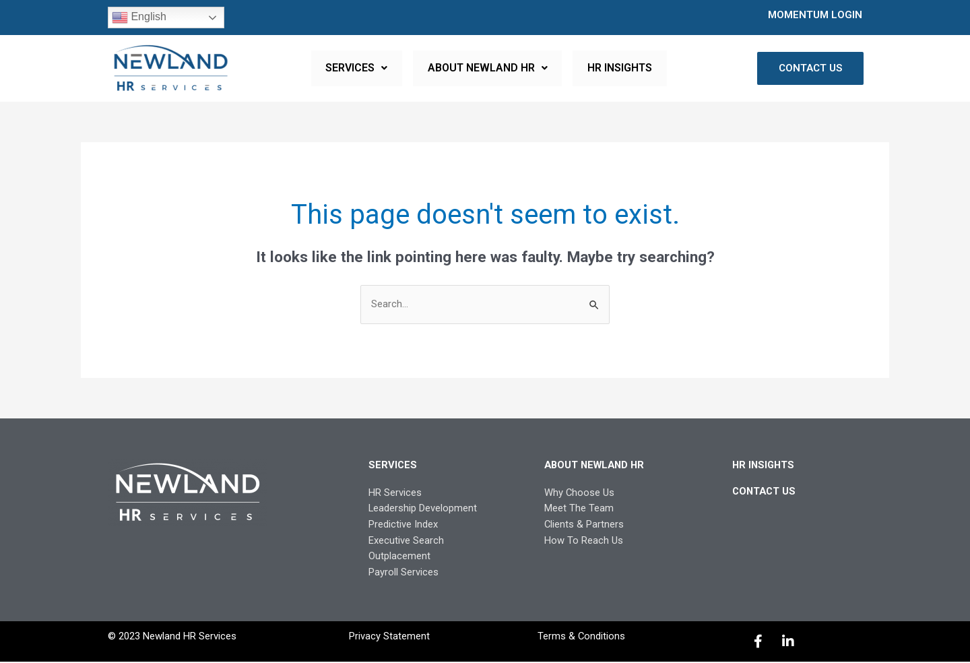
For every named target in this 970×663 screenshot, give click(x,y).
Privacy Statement (389, 637)
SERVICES (359, 67)
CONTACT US (765, 491)
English (139, 17)
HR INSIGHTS (617, 67)
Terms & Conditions (581, 637)
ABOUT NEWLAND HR (488, 67)
